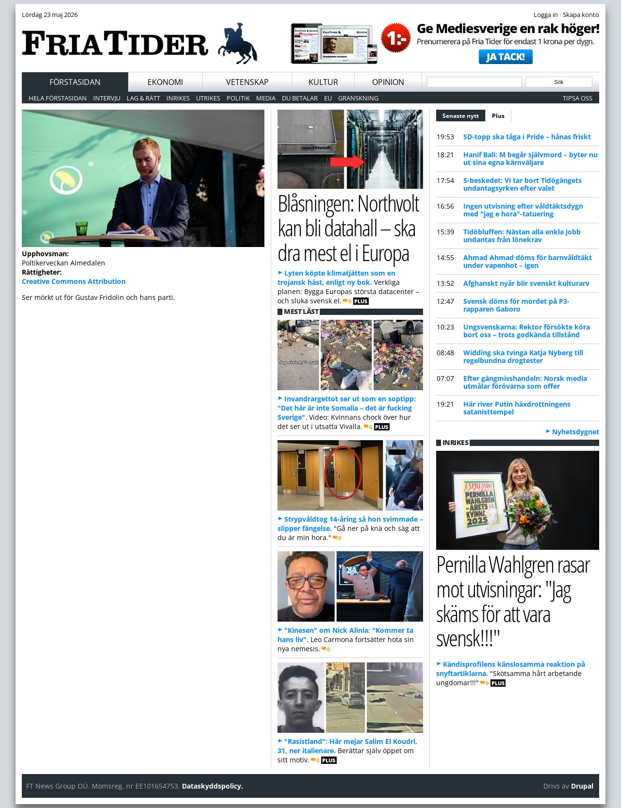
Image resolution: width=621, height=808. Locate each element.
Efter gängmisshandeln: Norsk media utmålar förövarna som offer (525, 382)
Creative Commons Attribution (74, 281)
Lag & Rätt (143, 98)
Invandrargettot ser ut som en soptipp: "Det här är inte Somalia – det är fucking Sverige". (347, 408)
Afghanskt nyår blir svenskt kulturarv (526, 283)
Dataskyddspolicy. (212, 786)
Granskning (358, 98)
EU (328, 98)
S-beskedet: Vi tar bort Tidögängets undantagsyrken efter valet (522, 184)
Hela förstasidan (58, 98)
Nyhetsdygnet (575, 431)
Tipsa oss (577, 98)
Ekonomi (165, 82)
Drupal (582, 786)
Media (266, 98)
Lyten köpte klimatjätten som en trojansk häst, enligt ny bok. (336, 277)
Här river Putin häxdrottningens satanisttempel (517, 407)
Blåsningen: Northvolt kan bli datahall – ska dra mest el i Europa (348, 227)
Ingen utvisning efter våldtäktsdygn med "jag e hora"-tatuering (523, 209)
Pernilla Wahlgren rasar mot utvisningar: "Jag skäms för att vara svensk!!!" (512, 600)
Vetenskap (247, 82)
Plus (498, 115)
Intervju (106, 98)
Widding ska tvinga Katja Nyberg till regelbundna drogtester (523, 356)
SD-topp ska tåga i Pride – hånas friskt (527, 136)
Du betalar (300, 98)
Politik (238, 98)
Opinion (388, 82)
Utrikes (208, 98)
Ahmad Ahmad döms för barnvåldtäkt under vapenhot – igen (527, 261)
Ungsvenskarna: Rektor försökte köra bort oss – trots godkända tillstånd (526, 330)
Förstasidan (74, 82)
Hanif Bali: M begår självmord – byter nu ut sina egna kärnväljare (530, 158)
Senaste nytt (464, 114)
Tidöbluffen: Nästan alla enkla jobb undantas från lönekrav (522, 235)
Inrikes (178, 98)
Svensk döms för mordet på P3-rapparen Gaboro (516, 305)
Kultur (323, 82)
